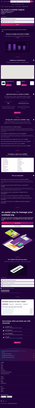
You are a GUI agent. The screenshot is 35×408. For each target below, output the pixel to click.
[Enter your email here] (18, 289)
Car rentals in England (18, 6)
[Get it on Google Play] (3, 400)
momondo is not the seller (18, 357)
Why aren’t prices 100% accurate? (18, 361)
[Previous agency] (2, 81)
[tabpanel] (17, 51)
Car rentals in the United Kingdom (9, 6)
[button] (2, 1)
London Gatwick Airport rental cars (7, 314)
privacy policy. (18, 296)
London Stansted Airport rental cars (7, 315)
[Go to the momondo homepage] (6, 1)
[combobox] (4, 16)
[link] (9, 89)
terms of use (13, 296)
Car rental (2, 6)
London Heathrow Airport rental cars (8, 312)
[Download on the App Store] (9, 400)
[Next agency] (33, 81)
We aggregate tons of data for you (18, 359)
